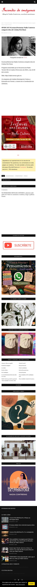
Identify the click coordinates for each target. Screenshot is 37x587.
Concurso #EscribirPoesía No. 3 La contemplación (21, 532)
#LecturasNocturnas (8, 23)
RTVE (25, 57)
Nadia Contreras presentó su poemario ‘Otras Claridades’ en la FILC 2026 (9, 379)
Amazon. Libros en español (7, 363)
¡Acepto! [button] (31, 583)
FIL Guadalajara (5, 372)
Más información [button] (20, 584)
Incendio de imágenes (6, 365)
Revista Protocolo (22, 365)
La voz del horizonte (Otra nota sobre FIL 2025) (9, 375)
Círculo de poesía (22, 372)
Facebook (23, 167)
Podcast (25, 175)
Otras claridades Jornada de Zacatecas (26, 378)
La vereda (4, 367)
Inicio (3, 23)
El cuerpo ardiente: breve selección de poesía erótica (21, 525)
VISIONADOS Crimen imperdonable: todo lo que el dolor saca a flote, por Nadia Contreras (22, 557)
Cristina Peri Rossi (18, 175)
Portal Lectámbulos (23, 367)
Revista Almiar (5, 370)
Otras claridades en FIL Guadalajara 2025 (26, 375)
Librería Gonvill (22, 363)
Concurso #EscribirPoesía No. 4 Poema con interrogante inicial (19, 518)
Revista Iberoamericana (23, 370)
